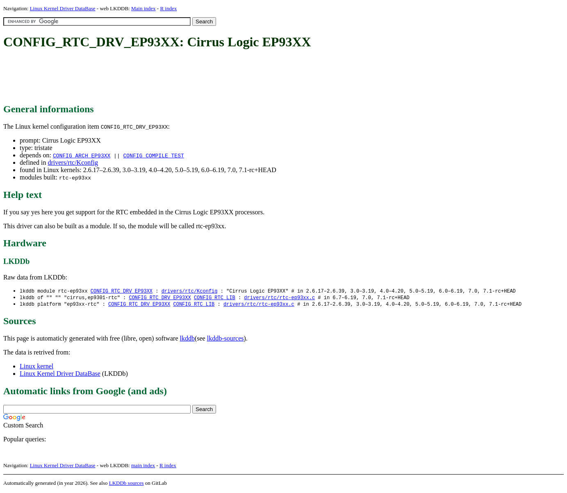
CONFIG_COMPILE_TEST (153, 155)
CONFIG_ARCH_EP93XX (81, 155)
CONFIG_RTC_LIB (214, 298)
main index (143, 466)
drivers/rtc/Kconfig (73, 162)
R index (168, 8)
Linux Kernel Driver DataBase (63, 8)
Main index (143, 8)
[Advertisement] (152, 77)
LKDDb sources (126, 484)
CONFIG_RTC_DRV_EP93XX (122, 291)
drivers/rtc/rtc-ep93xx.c (279, 298)
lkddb (187, 339)
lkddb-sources (225, 339)
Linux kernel (36, 367)
